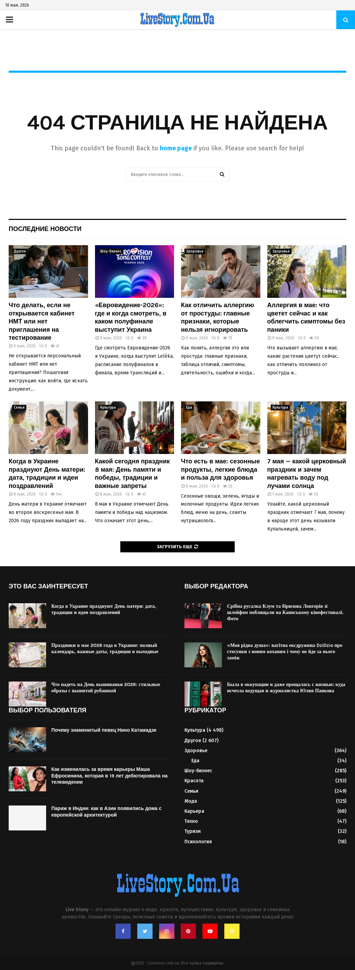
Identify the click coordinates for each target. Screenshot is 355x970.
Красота (194, 781)
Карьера (194, 811)
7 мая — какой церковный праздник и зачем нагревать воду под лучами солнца (306, 473)
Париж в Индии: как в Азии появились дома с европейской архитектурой (106, 812)
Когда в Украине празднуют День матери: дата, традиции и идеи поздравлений (47, 473)
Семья (19, 408)
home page (176, 148)
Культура (108, 408)
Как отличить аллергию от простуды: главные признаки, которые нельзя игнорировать (217, 317)
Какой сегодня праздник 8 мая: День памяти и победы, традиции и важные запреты (132, 473)
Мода (190, 801)
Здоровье (195, 251)
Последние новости (45, 229)
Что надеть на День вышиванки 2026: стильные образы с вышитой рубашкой (105, 688)
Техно (191, 821)
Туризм (192, 831)
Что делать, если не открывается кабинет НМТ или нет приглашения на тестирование (42, 321)
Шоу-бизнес (110, 251)
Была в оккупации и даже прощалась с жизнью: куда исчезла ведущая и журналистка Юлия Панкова (286, 688)
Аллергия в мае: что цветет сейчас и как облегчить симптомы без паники (306, 317)
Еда (189, 408)
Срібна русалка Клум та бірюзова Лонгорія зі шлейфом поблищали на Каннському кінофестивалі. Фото (285, 612)
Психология (198, 842)
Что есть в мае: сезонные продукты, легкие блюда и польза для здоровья (220, 469)
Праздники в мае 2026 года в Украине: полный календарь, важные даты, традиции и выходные (104, 648)
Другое (20, 251)
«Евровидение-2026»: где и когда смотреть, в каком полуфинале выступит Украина (131, 317)
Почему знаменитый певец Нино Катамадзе (104, 730)
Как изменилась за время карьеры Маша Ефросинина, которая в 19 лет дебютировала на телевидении (109, 775)
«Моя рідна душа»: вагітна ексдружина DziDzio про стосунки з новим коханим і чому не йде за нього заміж (285, 651)
